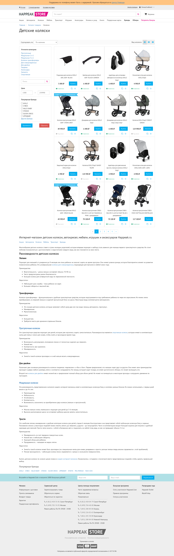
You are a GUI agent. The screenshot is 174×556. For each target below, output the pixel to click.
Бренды (127, 20)
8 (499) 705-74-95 (53, 505)
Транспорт (59, 20)
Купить (73, 83)
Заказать (72, 129)
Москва (22, 7)
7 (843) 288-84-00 (86, 509)
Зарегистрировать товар (53, 490)
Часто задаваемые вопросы (88, 490)
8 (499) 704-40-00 (87, 505)
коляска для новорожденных (63, 265)
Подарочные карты (114, 20)
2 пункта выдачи (34, 7)
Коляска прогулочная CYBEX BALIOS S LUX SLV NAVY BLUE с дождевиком (117, 212)
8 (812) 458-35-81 (53, 502)
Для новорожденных (29, 63)
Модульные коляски (28, 382)
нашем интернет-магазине (67, 459)
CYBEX (25, 106)
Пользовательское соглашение (75, 538)
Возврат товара (25, 497)
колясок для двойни (35, 373)
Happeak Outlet (147, 490)
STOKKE (26, 111)
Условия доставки (49, 7)
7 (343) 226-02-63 (86, 512)
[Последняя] (116, 231)
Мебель (49, 20)
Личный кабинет (146, 7)
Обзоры (135, 20)
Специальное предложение (65, 95)
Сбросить (44, 125)
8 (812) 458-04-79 (87, 502)
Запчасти (24, 72)
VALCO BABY (27, 108)
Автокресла (31, 20)
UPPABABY (27, 116)
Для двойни (25, 65)
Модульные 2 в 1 (27, 55)
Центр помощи (132, 7)
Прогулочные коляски (29, 328)
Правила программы (120, 493)
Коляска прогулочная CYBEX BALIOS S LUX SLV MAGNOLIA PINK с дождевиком (92, 212)
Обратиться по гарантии (53, 497)
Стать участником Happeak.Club (125, 490)
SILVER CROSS (28, 114)
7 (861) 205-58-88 (86, 516)
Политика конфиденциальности (98, 538)
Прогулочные (26, 53)
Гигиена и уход (91, 20)
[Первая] (93, 231)
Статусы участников (120, 497)
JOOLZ (25, 103)
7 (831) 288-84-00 (86, 519)
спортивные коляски (120, 332)
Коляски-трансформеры (30, 60)
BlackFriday (146, 493)
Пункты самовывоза (26, 493)
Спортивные (25, 74)
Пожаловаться (83, 497)
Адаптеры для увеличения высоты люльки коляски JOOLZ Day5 (117, 167)
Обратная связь (84, 493)
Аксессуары (79, 20)
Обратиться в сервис (52, 493)
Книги (102, 20)
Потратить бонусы (148, 20)
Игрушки (68, 20)
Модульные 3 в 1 (27, 58)
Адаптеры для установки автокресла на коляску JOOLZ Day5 (117, 77)
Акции (21, 20)
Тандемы (24, 67)
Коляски (41, 20)
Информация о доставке (28, 490)
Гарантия (22, 500)
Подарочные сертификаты (29, 504)
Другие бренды (26, 118)
